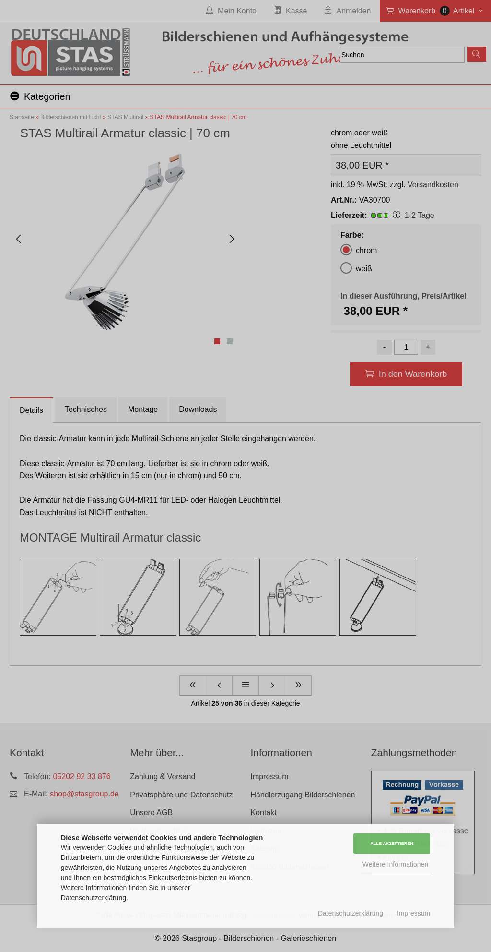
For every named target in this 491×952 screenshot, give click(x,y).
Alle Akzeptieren (392, 843)
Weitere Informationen (395, 864)
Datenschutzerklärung (350, 913)
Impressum (413, 913)
